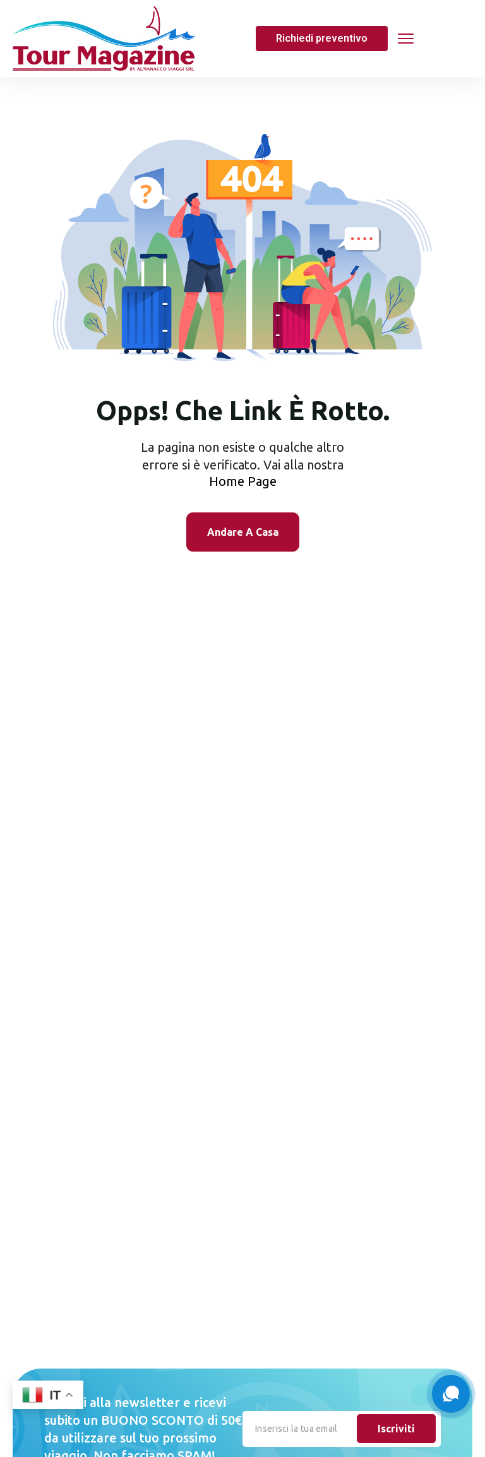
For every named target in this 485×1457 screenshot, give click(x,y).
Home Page (243, 481)
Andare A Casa (242, 532)
